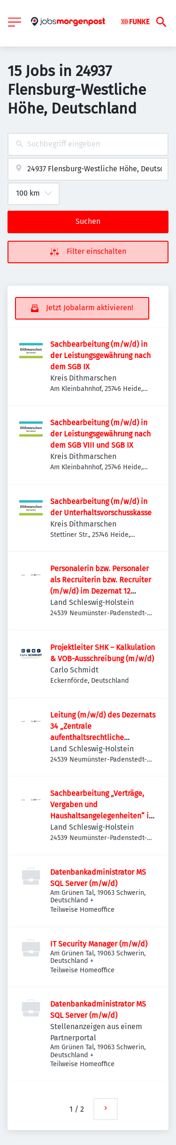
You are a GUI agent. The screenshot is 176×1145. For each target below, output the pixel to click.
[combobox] (88, 144)
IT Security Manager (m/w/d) (98, 943)
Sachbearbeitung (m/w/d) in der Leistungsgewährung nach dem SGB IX (100, 355)
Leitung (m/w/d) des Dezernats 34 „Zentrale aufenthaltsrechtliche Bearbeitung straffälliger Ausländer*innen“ (102, 737)
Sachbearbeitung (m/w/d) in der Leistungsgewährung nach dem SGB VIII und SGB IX (100, 434)
